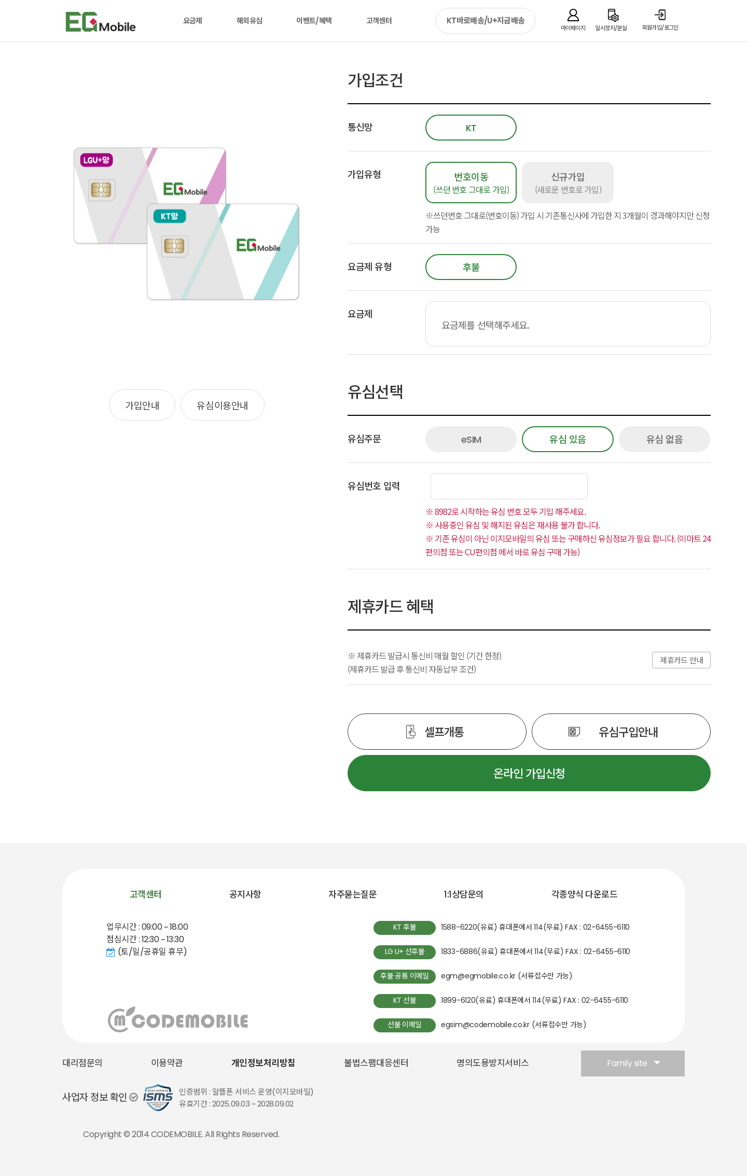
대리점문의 (82, 1063)
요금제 (192, 21)
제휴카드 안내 (681, 660)
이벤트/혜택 (313, 21)
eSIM (471, 439)
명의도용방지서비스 (493, 1063)
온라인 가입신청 (528, 772)
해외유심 (249, 21)
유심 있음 (567, 439)
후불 (471, 267)
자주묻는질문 (352, 894)
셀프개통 (444, 731)
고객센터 (379, 21)
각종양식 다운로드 (584, 894)
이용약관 (167, 1063)
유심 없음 (664, 439)
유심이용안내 (222, 405)
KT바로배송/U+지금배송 (485, 20)
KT (471, 127)
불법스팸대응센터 (376, 1063)
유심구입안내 (628, 731)
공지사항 (245, 894)
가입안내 (142, 405)
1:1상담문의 (464, 894)
